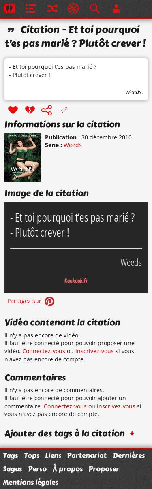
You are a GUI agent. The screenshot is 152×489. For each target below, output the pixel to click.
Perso (37, 468)
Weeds (133, 92)
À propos (67, 468)
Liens (53, 455)
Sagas (12, 468)
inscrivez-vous (94, 351)
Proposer (103, 468)
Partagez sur (31, 301)
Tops (31, 455)
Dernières (129, 455)
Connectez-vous (43, 351)
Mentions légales (30, 482)
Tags (10, 455)
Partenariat (87, 455)
